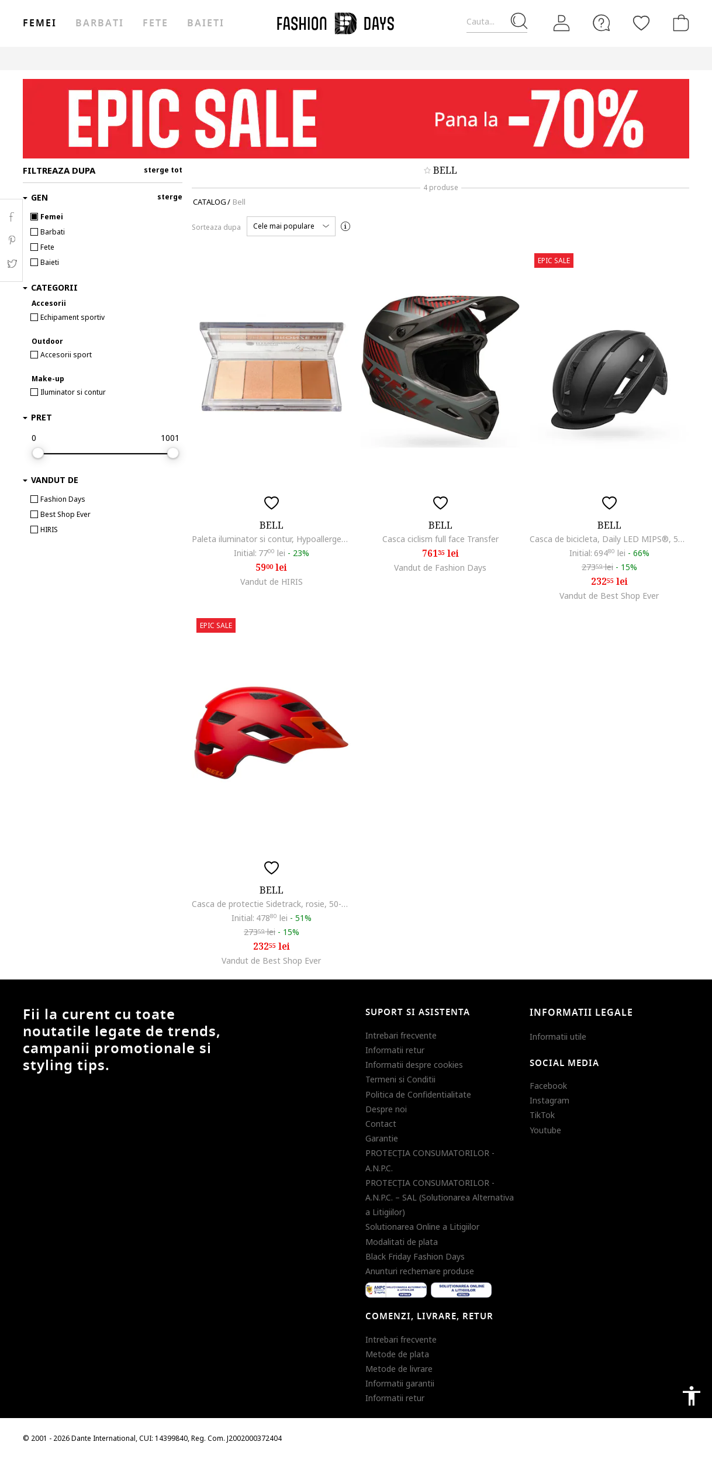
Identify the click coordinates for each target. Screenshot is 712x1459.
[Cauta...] (496, 22)
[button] (291, 226)
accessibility (691, 1396)
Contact (380, 1123)
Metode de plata (397, 1354)
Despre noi (386, 1109)
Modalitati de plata (401, 1241)
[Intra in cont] (562, 23)
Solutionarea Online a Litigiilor (422, 1226)
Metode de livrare (399, 1368)
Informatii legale (581, 1013)
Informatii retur (394, 1050)
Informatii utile (558, 1036)
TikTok (542, 1114)
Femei (40, 23)
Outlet (564, 58)
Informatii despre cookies (414, 1064)
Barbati (99, 23)
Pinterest (11, 240)
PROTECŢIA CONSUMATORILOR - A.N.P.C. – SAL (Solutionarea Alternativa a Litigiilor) (439, 1197)
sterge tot (163, 170)
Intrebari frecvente (401, 1035)
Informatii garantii (399, 1383)
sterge (169, 197)
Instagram (549, 1100)
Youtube (545, 1130)
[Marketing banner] (356, 118)
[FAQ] (601, 23)
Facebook (548, 1085)
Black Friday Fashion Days (415, 1256)
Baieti (205, 23)
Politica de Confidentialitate (418, 1094)
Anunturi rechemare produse (419, 1271)
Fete (155, 23)
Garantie (381, 1138)
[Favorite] (641, 23)
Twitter (11, 264)
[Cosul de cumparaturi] (678, 23)
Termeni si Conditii (400, 1079)
